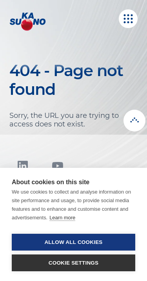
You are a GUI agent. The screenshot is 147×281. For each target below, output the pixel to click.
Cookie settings (74, 263)
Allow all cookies (73, 242)
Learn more (62, 218)
